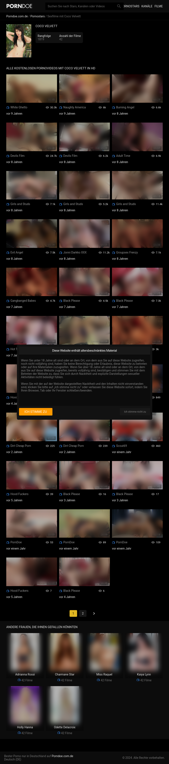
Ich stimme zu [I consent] (35, 412)
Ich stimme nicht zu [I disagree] (135, 411)
